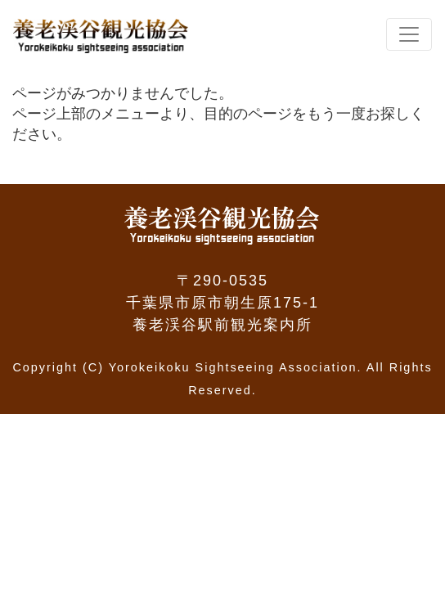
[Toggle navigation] (409, 34)
